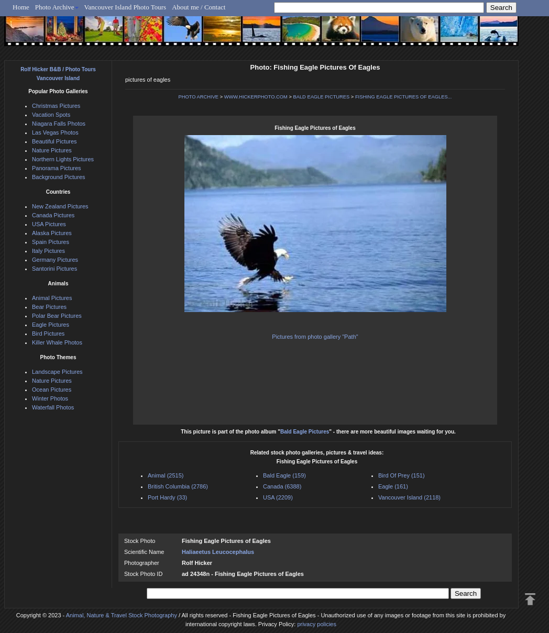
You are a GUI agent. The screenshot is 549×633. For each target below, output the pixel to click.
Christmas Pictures (56, 106)
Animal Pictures (52, 298)
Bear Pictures (49, 307)
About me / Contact (198, 7)
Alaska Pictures (52, 233)
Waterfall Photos (53, 407)
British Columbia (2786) (178, 486)
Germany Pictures (55, 260)
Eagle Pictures (50, 324)
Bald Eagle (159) (284, 475)
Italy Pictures (48, 251)
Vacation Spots (51, 115)
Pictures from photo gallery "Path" (315, 337)
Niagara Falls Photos (58, 123)
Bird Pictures (48, 333)
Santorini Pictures (54, 268)
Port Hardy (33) (167, 497)
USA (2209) (278, 497)
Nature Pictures (52, 150)
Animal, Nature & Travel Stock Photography (121, 615)
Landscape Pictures (57, 372)
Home (21, 7)
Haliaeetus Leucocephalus (218, 552)
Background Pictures (58, 177)
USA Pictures (49, 224)
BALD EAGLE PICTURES (321, 96)
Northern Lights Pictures (63, 159)
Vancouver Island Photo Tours (125, 7)
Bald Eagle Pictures (304, 432)
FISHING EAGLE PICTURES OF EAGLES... (403, 96)
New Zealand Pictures (60, 206)
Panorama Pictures (56, 168)
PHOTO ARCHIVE (199, 96)
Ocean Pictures (51, 389)
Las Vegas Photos (55, 132)
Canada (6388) (282, 486)
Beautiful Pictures (54, 141)
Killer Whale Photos (57, 342)
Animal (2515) (165, 475)
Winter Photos (50, 398)
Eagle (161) (393, 486)
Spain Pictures (50, 242)
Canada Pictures (53, 215)
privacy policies (316, 624)
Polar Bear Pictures (57, 316)
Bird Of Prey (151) (401, 475)
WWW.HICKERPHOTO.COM (256, 96)
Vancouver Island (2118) (409, 497)
